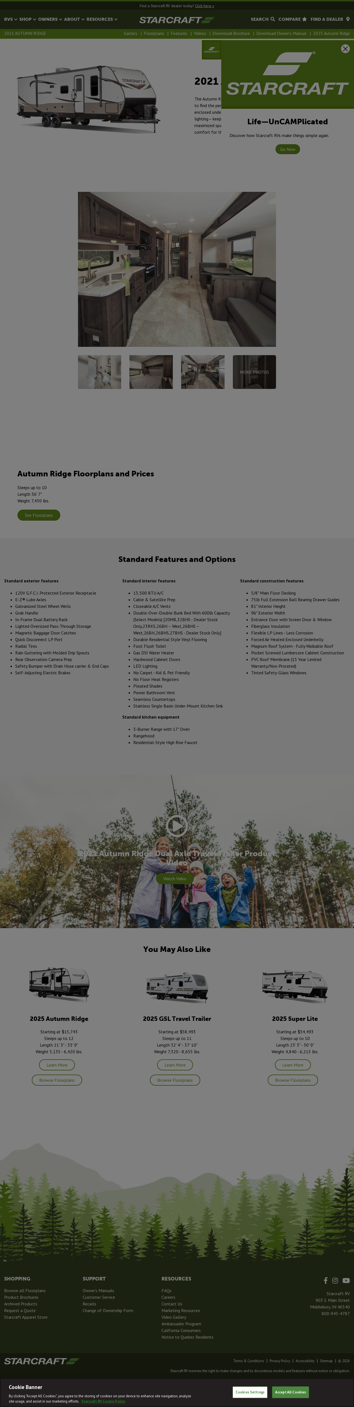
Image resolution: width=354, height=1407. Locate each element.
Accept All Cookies (290, 1392)
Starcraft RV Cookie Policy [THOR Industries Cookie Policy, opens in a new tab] (103, 1401)
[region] (177, 1392)
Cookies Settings (250, 1392)
